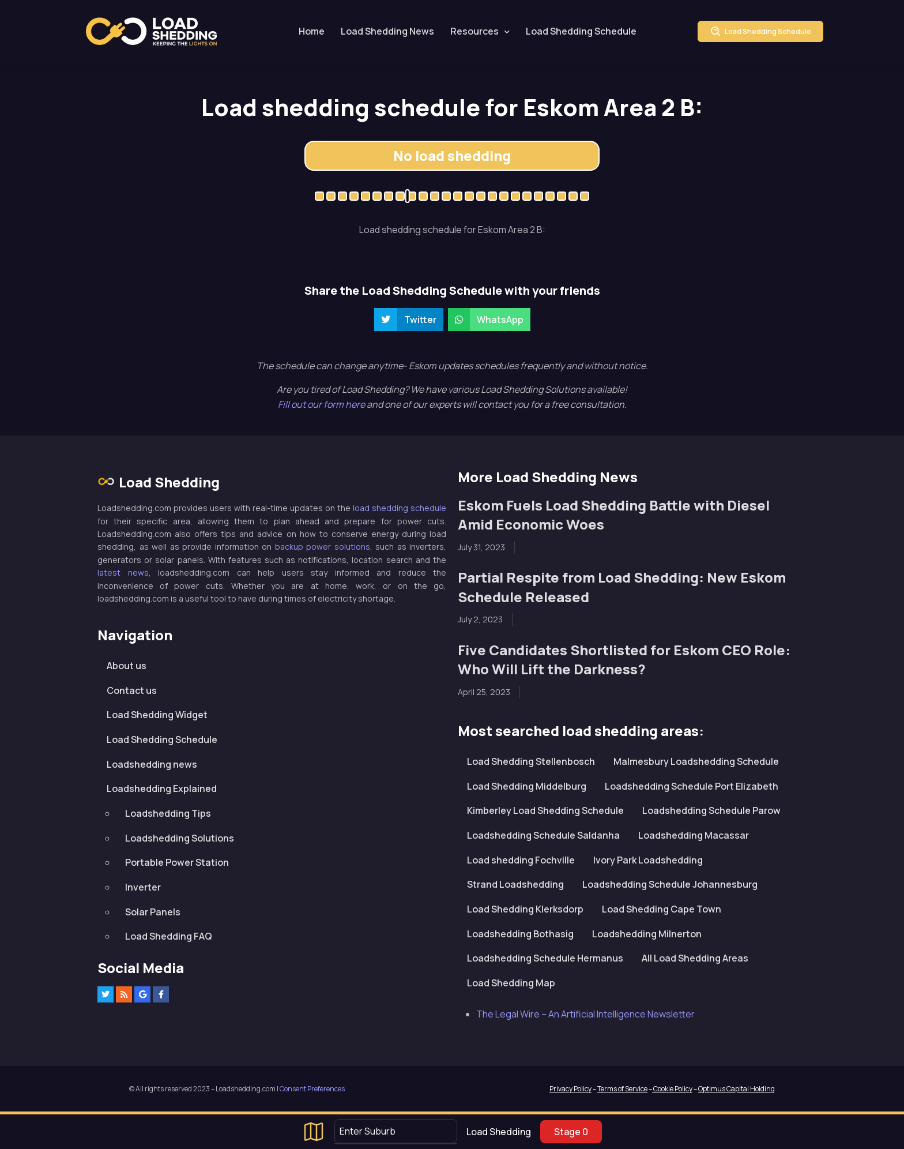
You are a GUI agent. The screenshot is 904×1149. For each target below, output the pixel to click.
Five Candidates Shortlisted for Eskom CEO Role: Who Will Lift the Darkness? (624, 659)
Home (312, 31)
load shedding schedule (399, 507)
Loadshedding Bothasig (520, 934)
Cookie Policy (672, 1089)
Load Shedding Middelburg (526, 786)
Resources (474, 31)
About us (126, 665)
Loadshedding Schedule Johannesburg (670, 884)
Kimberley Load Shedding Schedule (545, 810)
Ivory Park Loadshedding (648, 860)
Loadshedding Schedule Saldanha (543, 835)
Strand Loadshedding (515, 884)
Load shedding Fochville (521, 860)
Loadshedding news (152, 764)
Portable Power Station (177, 862)
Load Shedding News (387, 31)
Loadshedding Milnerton (647, 934)
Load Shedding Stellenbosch (531, 761)
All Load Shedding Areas (695, 958)
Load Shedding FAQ (168, 936)
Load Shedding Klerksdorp (525, 909)
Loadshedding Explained (162, 788)
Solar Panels (152, 912)
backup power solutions (322, 546)
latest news (123, 572)
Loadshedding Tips (168, 813)
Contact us (132, 690)
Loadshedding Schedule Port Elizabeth (691, 786)
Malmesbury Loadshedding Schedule (696, 761)
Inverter (143, 887)
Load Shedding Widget (157, 714)
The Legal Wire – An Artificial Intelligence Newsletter (585, 1014)
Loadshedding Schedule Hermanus (545, 958)
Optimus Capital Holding (736, 1089)
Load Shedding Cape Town (661, 909)
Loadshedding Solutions (179, 838)
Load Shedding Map (511, 983)
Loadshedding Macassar (693, 835)
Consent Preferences (312, 1089)
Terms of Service (622, 1089)
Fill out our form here (322, 404)
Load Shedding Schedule (581, 31)
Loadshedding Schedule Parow (711, 810)
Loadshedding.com (151, 31)
